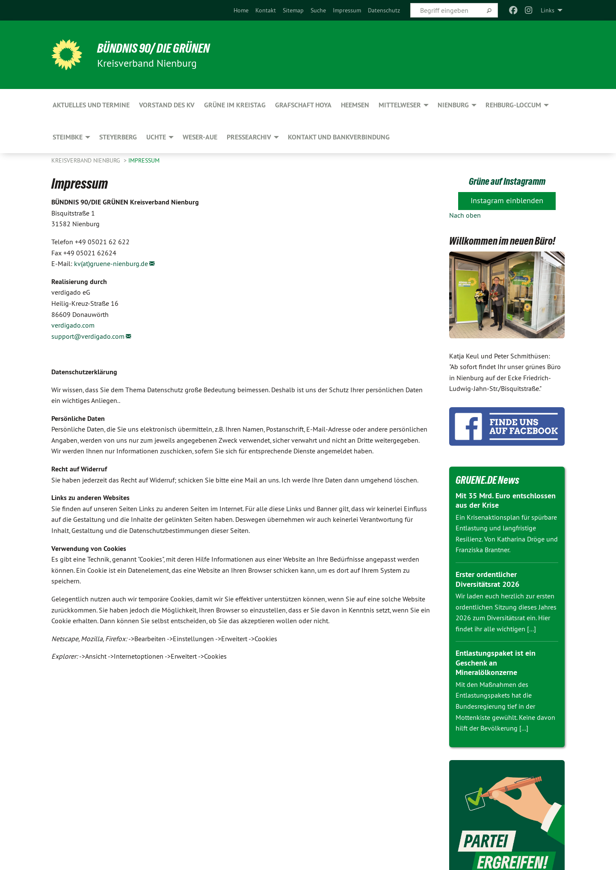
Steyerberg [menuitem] (118, 137)
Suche (318, 10)
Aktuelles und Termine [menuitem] (91, 105)
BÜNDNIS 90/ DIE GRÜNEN (157, 48)
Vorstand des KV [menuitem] (167, 105)
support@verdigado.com (87, 336)
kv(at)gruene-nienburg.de (111, 263)
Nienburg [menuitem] (453, 105)
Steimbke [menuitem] (68, 137)
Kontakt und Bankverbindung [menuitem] (339, 137)
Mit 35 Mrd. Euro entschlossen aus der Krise (506, 500)
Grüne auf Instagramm (507, 181)
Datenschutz (384, 10)
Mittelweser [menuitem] (400, 105)
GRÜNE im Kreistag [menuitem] (235, 105)
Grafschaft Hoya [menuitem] (303, 105)
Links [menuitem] (547, 10)
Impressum (347, 10)
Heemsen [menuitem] (355, 105)
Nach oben (465, 215)
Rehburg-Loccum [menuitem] (513, 105)
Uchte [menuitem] (156, 137)
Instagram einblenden (507, 200)
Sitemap (293, 10)
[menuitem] (241, 10)
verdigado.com (73, 325)
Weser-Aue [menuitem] (200, 137)
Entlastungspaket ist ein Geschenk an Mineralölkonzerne (496, 662)
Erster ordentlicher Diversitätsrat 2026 (487, 579)
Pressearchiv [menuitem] (249, 137)
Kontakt (265, 10)
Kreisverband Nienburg (86, 160)
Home (241, 10)
